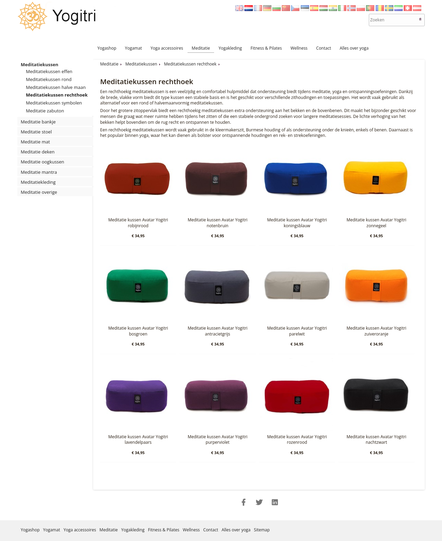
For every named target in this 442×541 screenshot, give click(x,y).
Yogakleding (230, 48)
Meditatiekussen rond (48, 79)
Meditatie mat (35, 142)
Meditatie (201, 48)
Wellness (298, 48)
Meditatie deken (38, 152)
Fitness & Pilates (266, 48)
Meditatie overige (39, 192)
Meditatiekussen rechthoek (57, 95)
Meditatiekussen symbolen (54, 103)
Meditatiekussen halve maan (56, 87)
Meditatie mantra (39, 172)
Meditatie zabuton (45, 111)
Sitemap (262, 530)
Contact (323, 48)
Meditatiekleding (38, 182)
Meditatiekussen (39, 64)
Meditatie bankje (38, 122)
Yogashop (106, 48)
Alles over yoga (354, 48)
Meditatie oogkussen (42, 162)
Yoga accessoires (167, 48)
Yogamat (133, 48)
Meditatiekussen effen (49, 71)
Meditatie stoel (36, 132)
